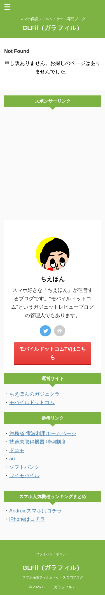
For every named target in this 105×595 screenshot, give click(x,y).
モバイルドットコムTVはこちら (52, 353)
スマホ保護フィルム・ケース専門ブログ (52, 577)
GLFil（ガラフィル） (52, 27)
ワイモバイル (24, 475)
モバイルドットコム (32, 402)
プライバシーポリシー (52, 554)
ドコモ (16, 450)
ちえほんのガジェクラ (34, 394)
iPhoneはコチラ (27, 519)
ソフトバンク (24, 467)
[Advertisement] (52, 165)
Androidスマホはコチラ (35, 511)
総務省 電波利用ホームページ (42, 433)
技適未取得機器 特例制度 (37, 442)
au (12, 459)
